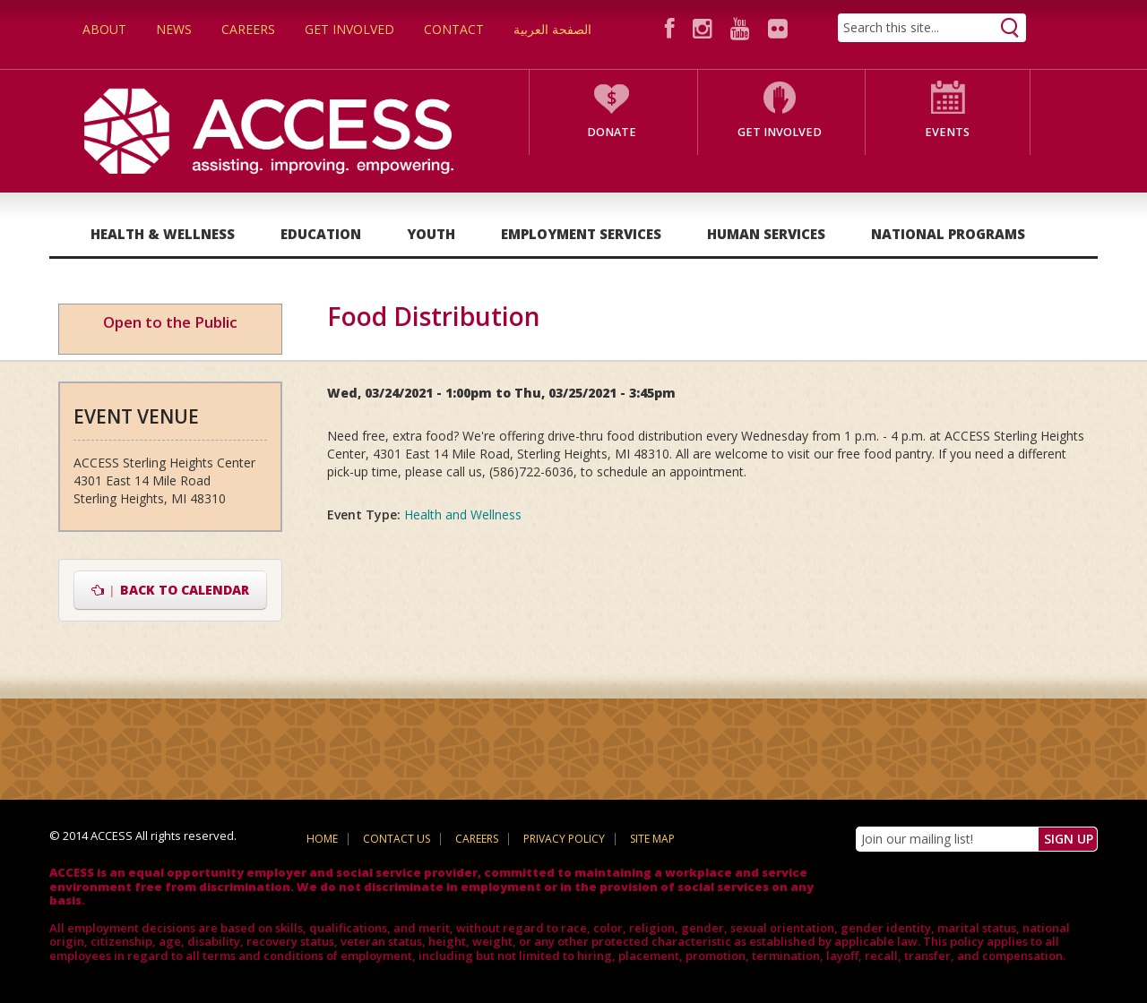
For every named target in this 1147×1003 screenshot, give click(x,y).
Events (947, 132)
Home (322, 838)
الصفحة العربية (552, 29)
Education (320, 234)
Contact (454, 29)
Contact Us (396, 838)
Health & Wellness (163, 234)
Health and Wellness (463, 514)
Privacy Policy (564, 838)
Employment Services (581, 234)
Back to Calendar (170, 589)
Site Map (652, 838)
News (174, 29)
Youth (431, 234)
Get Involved (349, 29)
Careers (248, 29)
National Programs (948, 234)
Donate (611, 132)
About (104, 29)
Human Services (766, 234)
